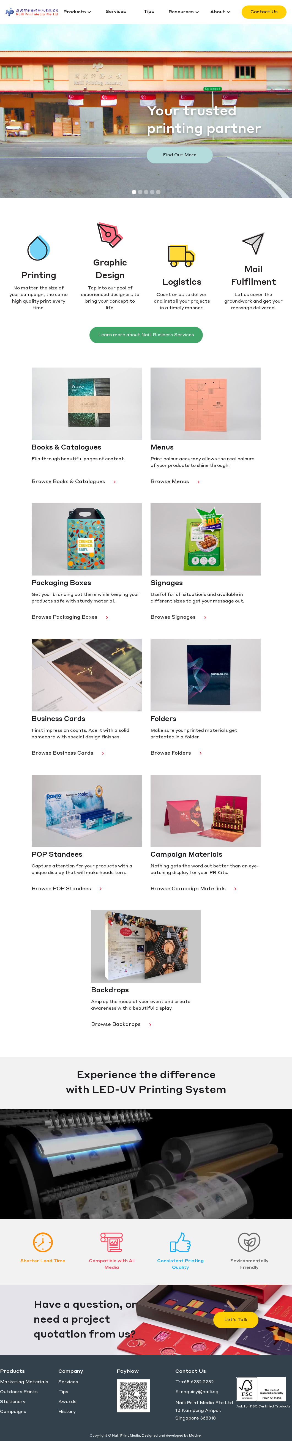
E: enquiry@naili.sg (197, 1392)
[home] (32, 12)
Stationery (12, 1402)
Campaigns (13, 1412)
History (67, 1412)
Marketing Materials (24, 1382)
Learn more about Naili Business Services (146, 335)
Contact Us (264, 12)
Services (68, 1382)
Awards (67, 1402)
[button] (77, 12)
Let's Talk (235, 1320)
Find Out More (180, 155)
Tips (63, 1392)
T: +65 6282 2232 (194, 1382)
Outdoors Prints (19, 1392)
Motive (195, 1435)
